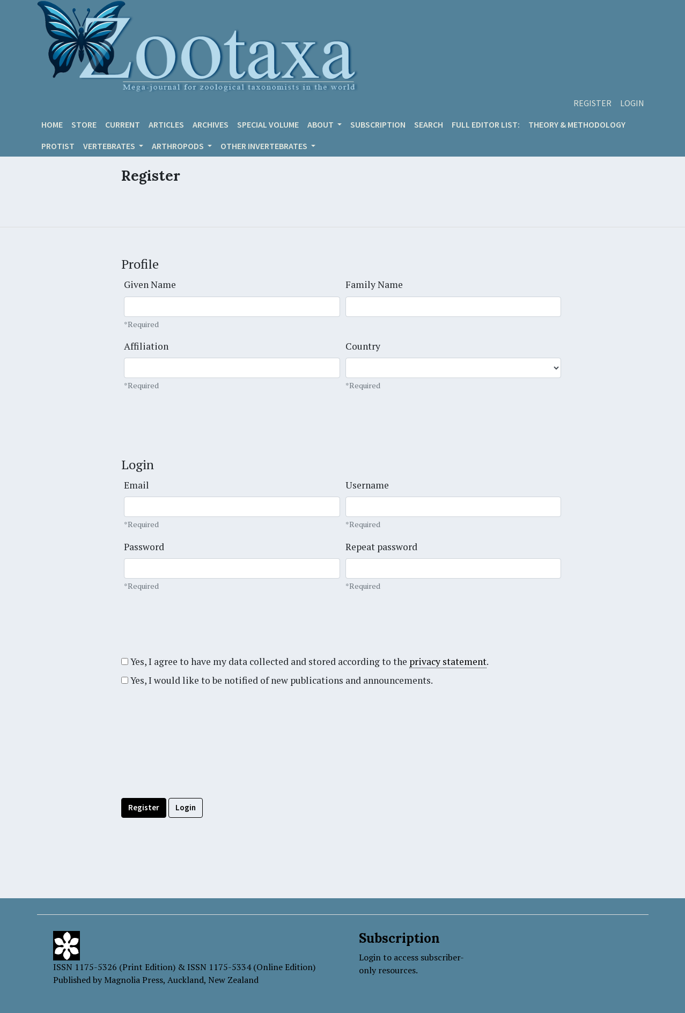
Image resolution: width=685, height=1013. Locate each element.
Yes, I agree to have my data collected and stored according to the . (305, 661)
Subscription (378, 124)
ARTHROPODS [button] (178, 146)
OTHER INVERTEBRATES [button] (264, 146)
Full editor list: (486, 124)
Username (367, 485)
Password (144, 547)
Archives (211, 124)
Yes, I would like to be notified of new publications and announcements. (277, 680)
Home (52, 124)
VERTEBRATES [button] (110, 146)
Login (632, 103)
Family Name (374, 284)
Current (122, 124)
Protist (58, 146)
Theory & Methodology (576, 124)
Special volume (268, 124)
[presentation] (202, 766)
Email (136, 485)
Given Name (150, 284)
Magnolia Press (133, 980)
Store (84, 124)
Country (362, 346)
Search (428, 124)
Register (592, 103)
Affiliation (146, 346)
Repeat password (381, 547)
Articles (166, 124)
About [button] (321, 124)
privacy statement (448, 661)
